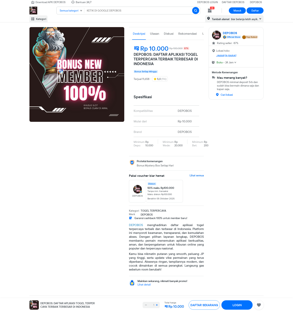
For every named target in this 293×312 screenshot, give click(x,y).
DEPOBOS (256, 2)
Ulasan (154, 33)
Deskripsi (139, 33)
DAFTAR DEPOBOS (233, 2)
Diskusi (169, 33)
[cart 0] (210, 10)
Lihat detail (144, 284)
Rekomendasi (187, 33)
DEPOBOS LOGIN (207, 2)
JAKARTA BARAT (226, 55)
